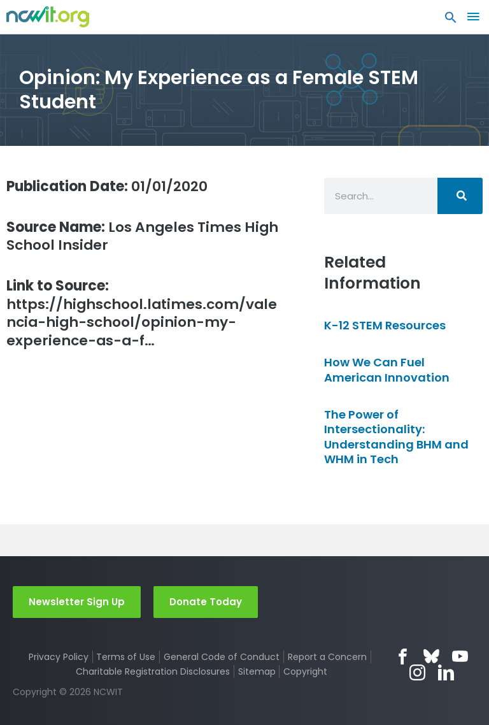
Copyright (305, 671)
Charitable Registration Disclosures (153, 671)
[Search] (460, 196)
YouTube (460, 656)
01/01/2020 (107, 186)
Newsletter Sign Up (77, 601)
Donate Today (205, 601)
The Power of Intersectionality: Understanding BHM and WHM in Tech (396, 436)
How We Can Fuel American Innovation (387, 369)
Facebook (403, 656)
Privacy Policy (59, 656)
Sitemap (257, 671)
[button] (450, 20)
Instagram (417, 672)
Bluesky (431, 656)
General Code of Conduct (222, 656)
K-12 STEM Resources (385, 325)
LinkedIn (446, 672)
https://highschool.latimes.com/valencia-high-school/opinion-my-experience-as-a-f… (141, 313)
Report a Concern (327, 656)
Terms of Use (125, 656)
